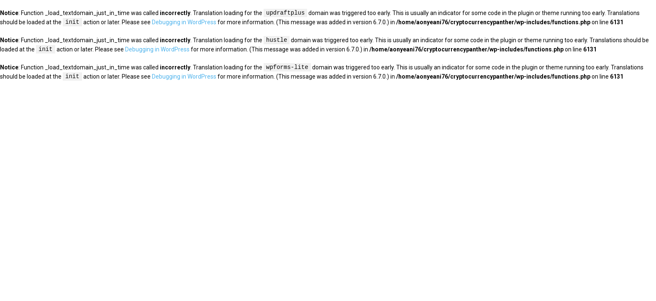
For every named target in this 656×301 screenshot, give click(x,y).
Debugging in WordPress (184, 22)
